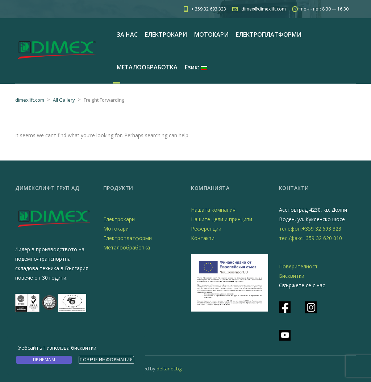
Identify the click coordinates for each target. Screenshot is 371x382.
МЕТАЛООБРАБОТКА (147, 67)
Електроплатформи (127, 238)
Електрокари (119, 219)
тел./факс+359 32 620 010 (310, 238)
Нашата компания (213, 209)
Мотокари (116, 228)
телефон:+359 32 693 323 (310, 228)
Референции (206, 228)
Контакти (202, 238)
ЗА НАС (127, 34)
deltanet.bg (169, 368)
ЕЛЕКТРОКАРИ (166, 34)
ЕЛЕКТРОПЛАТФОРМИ (268, 34)
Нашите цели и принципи (221, 219)
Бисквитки (291, 275)
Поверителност (298, 266)
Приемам (44, 360)
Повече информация (106, 360)
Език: (196, 67)
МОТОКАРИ (211, 34)
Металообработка (126, 247)
